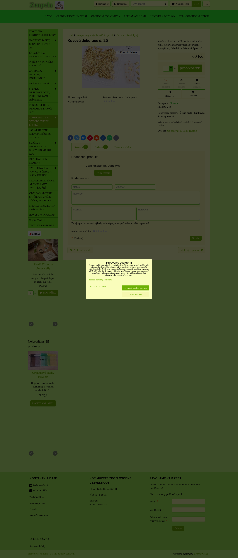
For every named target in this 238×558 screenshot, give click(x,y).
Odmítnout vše (135, 294)
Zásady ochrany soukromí (100, 279)
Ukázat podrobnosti (98, 286)
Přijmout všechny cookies (135, 288)
